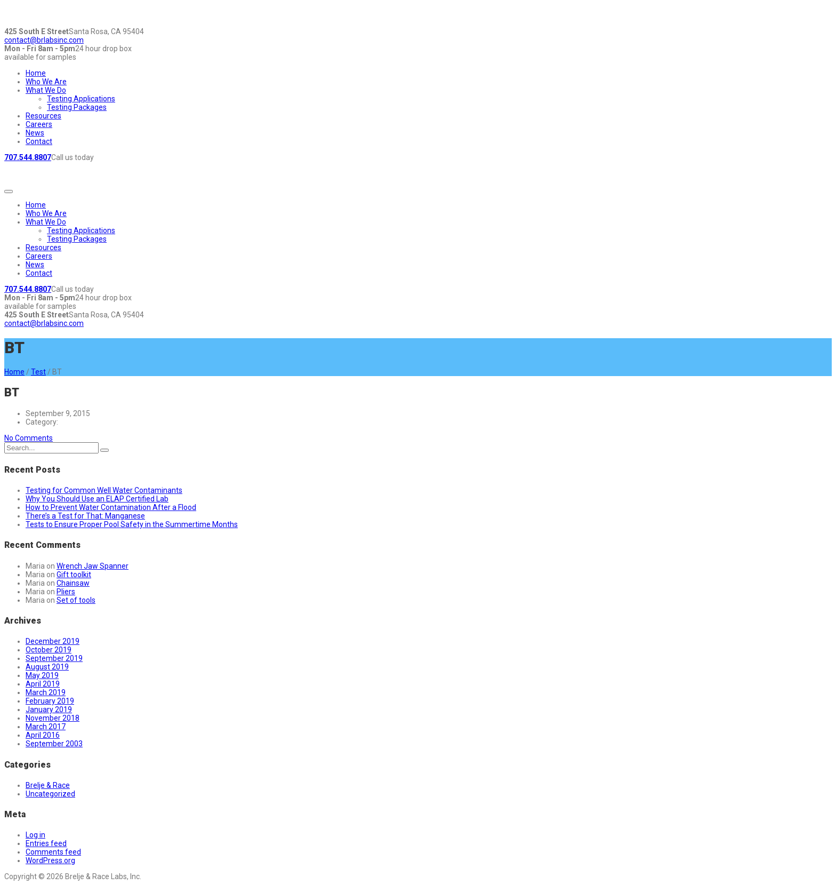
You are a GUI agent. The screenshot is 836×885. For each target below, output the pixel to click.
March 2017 (46, 726)
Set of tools (76, 600)
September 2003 (54, 743)
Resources (43, 115)
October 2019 (48, 649)
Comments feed (53, 852)
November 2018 (52, 718)
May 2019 (42, 675)
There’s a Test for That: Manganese (85, 516)
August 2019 (47, 667)
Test (38, 372)
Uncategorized (50, 794)
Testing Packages (77, 107)
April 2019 (43, 684)
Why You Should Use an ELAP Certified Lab (97, 499)
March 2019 (46, 692)
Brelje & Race (48, 785)
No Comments (28, 438)
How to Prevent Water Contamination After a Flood (111, 507)
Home (36, 73)
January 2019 (49, 709)
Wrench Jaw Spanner (92, 566)
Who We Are (46, 81)
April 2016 (43, 735)
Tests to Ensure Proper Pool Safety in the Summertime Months (132, 524)
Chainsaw (73, 583)
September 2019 (54, 658)
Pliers (66, 591)
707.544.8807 (27, 157)
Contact (39, 141)
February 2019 (50, 701)
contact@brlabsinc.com (44, 40)
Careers (39, 124)
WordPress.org (50, 860)
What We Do (46, 90)
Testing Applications (81, 98)
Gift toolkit (74, 574)
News (35, 133)
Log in (35, 835)
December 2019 (52, 641)
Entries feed (46, 843)
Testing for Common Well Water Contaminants (104, 490)
